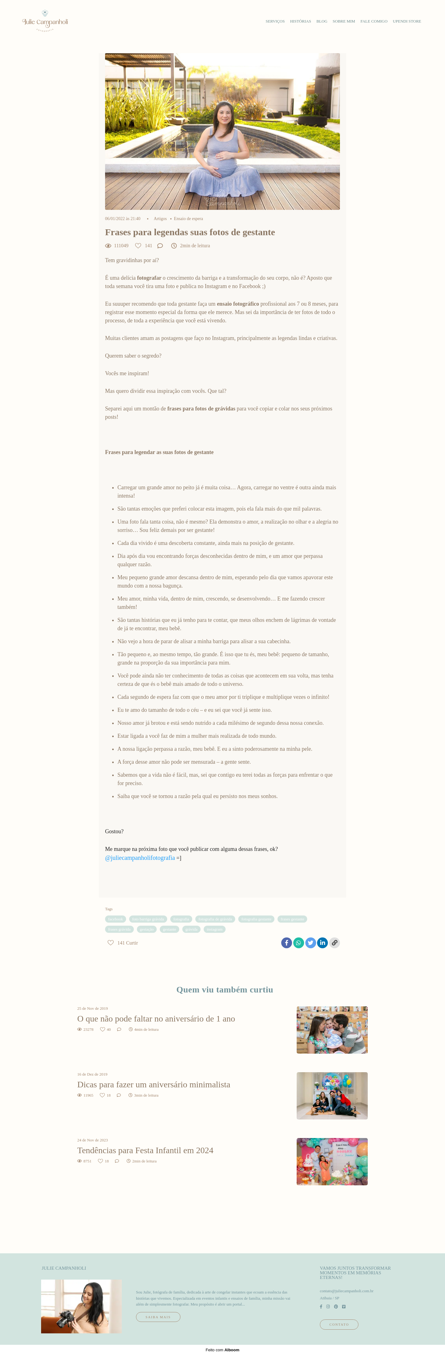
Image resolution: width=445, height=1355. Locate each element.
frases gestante (292, 919)
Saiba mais (158, 1317)
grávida (191, 929)
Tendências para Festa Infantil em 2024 (146, 1150)
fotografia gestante (256, 919)
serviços (275, 21)
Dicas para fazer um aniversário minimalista (153, 1084)
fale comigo (374, 21)
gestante (169, 929)
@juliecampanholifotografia (140, 857)
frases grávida (119, 929)
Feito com (222, 1350)
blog (321, 21)
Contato (339, 1324)
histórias (300, 21)
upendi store (407, 21)
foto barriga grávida (148, 919)
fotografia (181, 919)
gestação (147, 929)
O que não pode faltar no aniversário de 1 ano (156, 1018)
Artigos (160, 219)
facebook (115, 919)
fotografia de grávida (215, 919)
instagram (214, 929)
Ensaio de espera (188, 219)
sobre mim (344, 21)
